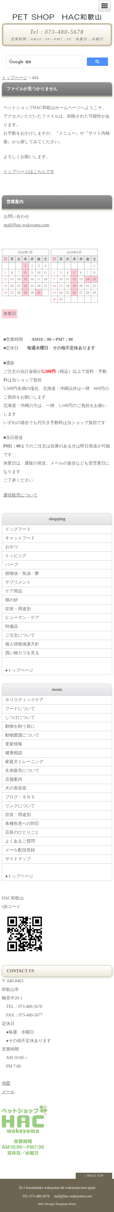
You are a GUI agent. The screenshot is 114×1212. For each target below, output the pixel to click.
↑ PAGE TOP (94, 1175)
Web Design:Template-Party (57, 1204)
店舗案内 (13, 779)
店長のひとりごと (22, 832)
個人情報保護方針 (22, 644)
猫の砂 (11, 600)
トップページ (14, 78)
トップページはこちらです (28, 171)
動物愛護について (22, 735)
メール (8, 1092)
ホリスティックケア (24, 700)
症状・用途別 (18, 608)
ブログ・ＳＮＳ (20, 797)
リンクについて (20, 806)
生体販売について (22, 770)
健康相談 (13, 753)
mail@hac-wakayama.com (26, 225)
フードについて (20, 708)
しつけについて (20, 717)
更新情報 (13, 744)
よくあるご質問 (20, 841)
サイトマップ (18, 859)
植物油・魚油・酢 (22, 573)
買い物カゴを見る (22, 653)
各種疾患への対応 (22, 823)
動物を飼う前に (20, 726)
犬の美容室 (15, 788)
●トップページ (58, 665)
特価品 (11, 626)
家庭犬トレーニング (24, 761)
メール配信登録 (20, 850)
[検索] (43, 62)
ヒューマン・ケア (22, 617)
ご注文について (20, 635)
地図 (6, 1083)
